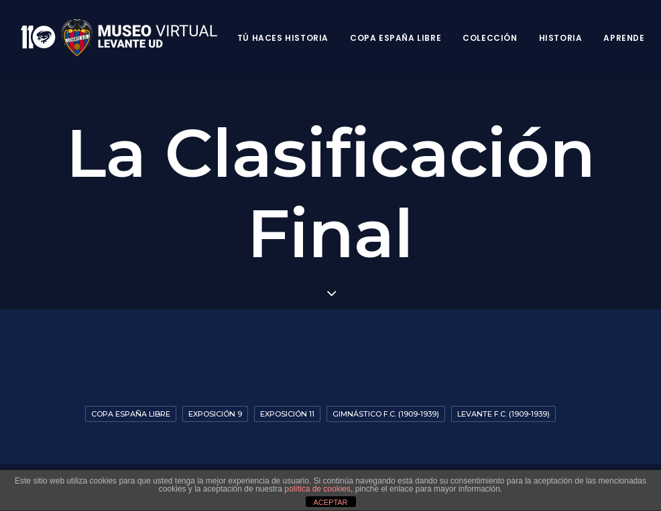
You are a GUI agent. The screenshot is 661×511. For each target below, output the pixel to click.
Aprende (623, 38)
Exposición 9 (215, 414)
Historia (561, 38)
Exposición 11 (287, 414)
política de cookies (317, 489)
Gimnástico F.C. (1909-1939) (386, 414)
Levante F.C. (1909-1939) (503, 414)
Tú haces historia (282, 38)
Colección (490, 38)
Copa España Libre (395, 38)
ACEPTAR (330, 502)
